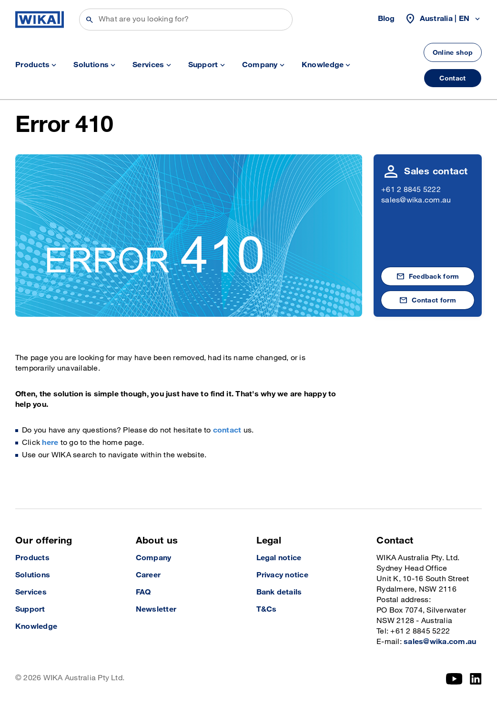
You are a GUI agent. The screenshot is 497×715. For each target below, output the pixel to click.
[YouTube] (454, 679)
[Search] (186, 19)
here (50, 442)
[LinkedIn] (476, 679)
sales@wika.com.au (416, 200)
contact (227, 430)
